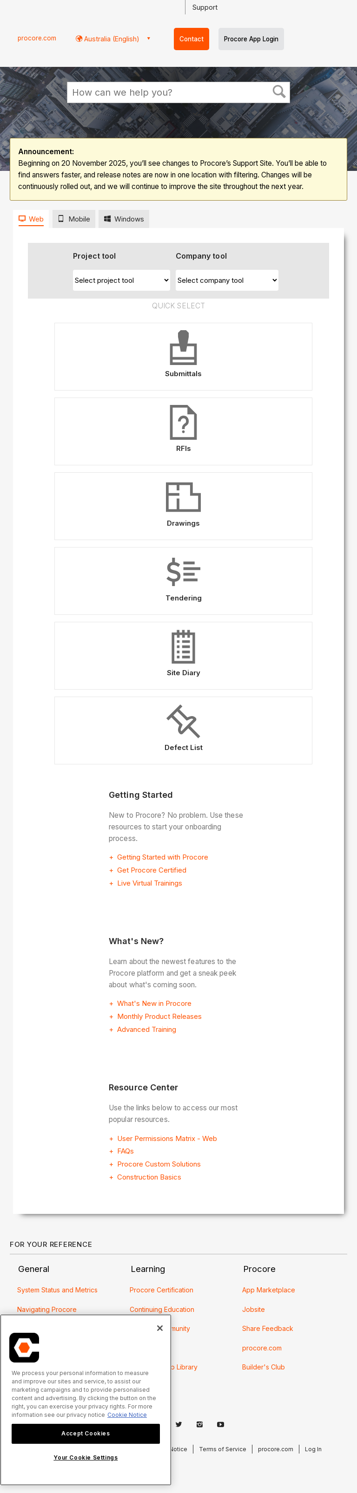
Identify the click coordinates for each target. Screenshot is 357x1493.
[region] (86, 1400)
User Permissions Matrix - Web (167, 1138)
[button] (279, 92)
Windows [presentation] (129, 219)
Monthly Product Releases (159, 1016)
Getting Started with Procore (162, 857)
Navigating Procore (47, 1309)
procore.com (37, 38)
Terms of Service (222, 1449)
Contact (191, 39)
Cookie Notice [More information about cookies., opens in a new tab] (127, 1414)
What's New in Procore (154, 1003)
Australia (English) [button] (110, 39)
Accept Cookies (85, 1433)
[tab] (31, 219)
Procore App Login (251, 39)
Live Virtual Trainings (149, 883)
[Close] (160, 1328)
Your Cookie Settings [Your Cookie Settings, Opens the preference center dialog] (85, 1457)
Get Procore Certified (151, 870)
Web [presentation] (36, 219)
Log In (313, 1449)
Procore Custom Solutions (159, 1164)
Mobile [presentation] (79, 219)
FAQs (125, 1151)
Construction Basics (149, 1177)
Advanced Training (146, 1029)
